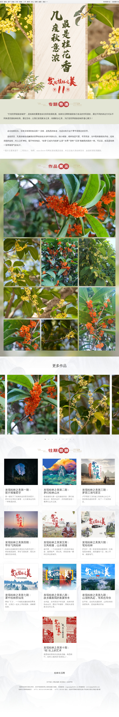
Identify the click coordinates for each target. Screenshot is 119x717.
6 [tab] (63, 439)
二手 (24, 2)
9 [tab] (74, 439)
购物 (20, 2)
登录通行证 (106, 2)
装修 (13, 2)
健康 (40, 2)
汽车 (16, 2)
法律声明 (69, 682)
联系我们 (63, 682)
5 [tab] (59, 439)
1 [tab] (45, 439)
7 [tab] (66, 439)
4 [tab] (56, 439)
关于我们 (49, 682)
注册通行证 (115, 2)
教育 (28, 2)
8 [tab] (70, 439)
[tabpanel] (86, 404)
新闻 (5, 2)
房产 (9, 2)
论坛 (32, 2)
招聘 (36, 2)
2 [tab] (49, 439)
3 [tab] (52, 439)
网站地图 (56, 682)
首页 (1, 2)
